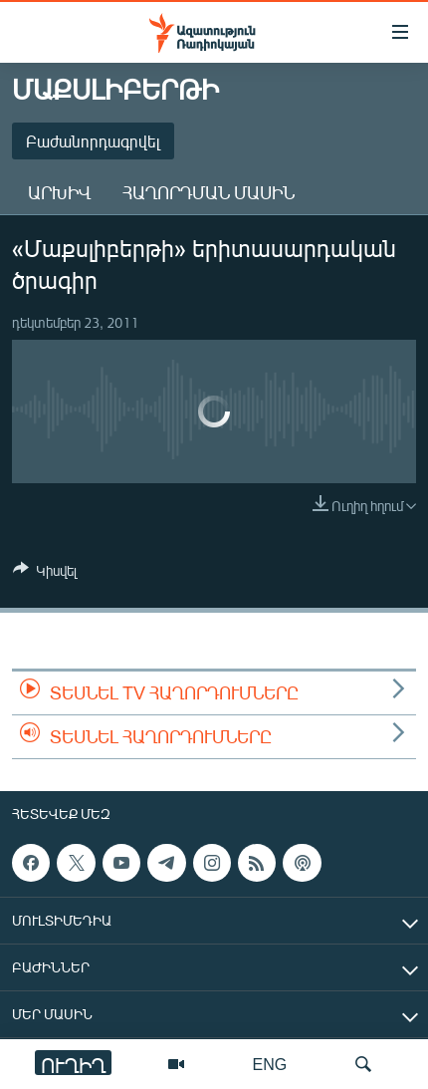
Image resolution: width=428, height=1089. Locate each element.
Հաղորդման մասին (208, 192)
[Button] (45, 574)
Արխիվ (59, 192)
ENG (270, 1063)
